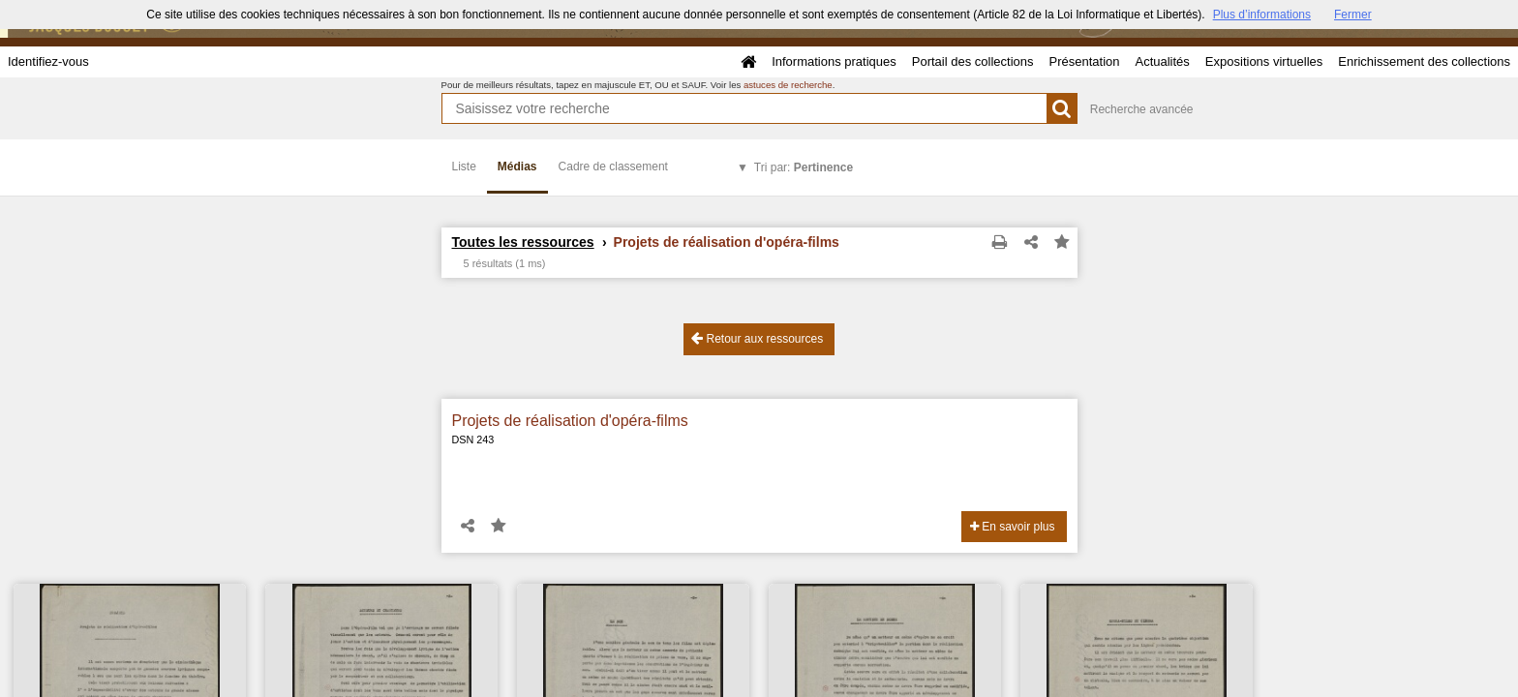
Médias (517, 166)
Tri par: (803, 167)
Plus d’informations (1262, 14)
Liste (464, 166)
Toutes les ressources (523, 242)
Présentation (1083, 61)
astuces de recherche (788, 84)
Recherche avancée (1142, 109)
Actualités (1162, 61)
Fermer (1353, 14)
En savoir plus (1012, 526)
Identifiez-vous (48, 61)
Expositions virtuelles (1263, 61)
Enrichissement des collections (1424, 61)
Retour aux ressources (757, 338)
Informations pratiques (834, 61)
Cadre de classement (613, 166)
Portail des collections (973, 61)
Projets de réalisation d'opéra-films (570, 420)
